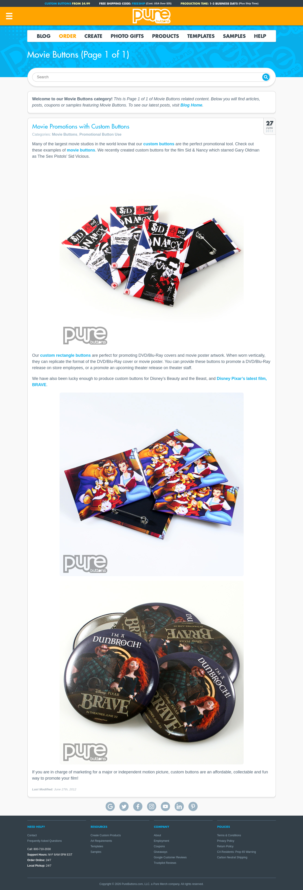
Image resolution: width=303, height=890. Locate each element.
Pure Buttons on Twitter (124, 806)
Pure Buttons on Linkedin (179, 806)
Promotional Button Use (100, 134)
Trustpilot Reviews (165, 863)
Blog (44, 36)
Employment (161, 840)
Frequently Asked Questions (44, 840)
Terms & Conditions (229, 835)
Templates (201, 36)
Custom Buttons (58, 3)
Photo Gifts (127, 36)
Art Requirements (101, 840)
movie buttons (81, 150)
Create (93, 36)
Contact (32, 835)
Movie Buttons (64, 134)
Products (165, 36)
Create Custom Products (106, 835)
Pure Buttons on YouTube (165, 806)
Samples (234, 36)
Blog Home (191, 105)
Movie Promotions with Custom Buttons (80, 126)
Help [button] (260, 36)
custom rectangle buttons (65, 355)
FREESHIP (138, 3)
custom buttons (158, 144)
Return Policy (225, 846)
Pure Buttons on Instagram (151, 806)
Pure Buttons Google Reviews (110, 806)
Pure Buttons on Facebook (137, 806)
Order (67, 36)
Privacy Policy (225, 840)
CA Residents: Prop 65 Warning (236, 852)
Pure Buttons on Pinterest (193, 806)
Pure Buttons (151, 16)
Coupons (159, 846)
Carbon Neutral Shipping (232, 857)
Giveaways (160, 852)
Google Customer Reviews (170, 857)
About (157, 835)
